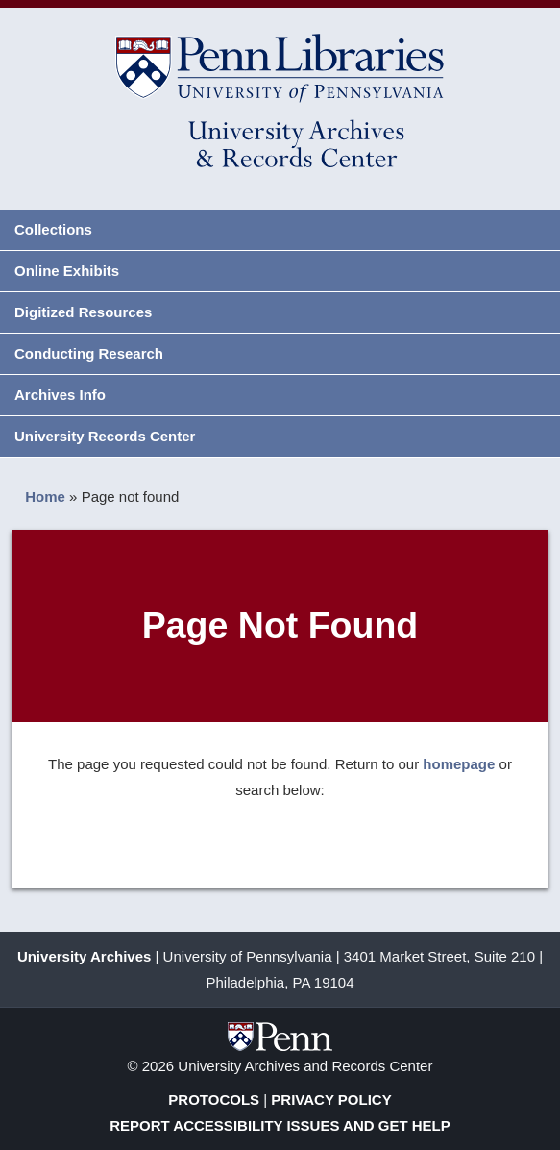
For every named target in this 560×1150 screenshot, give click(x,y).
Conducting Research (88, 353)
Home (45, 496)
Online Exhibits (66, 270)
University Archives (84, 956)
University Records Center (104, 436)
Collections (53, 229)
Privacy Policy (331, 1099)
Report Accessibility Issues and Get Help (280, 1125)
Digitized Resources (83, 312)
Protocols (213, 1099)
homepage (459, 764)
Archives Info (60, 395)
